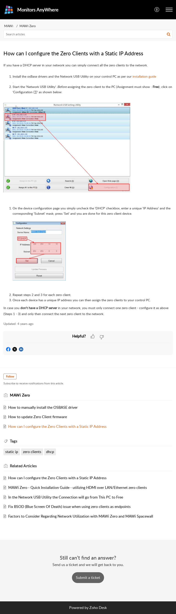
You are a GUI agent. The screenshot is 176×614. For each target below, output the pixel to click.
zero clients (32, 451)
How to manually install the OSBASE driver (43, 407)
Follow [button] (10, 376)
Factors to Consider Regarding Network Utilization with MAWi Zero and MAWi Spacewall (80, 516)
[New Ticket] (88, 577)
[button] (157, 9)
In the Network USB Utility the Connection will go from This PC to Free (65, 497)
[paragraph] (88, 189)
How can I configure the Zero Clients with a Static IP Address (57, 426)
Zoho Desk (98, 607)
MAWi (8, 26)
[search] (88, 34)
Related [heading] (23, 465)
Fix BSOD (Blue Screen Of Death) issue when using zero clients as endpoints (69, 506)
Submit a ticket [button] (88, 577)
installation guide (144, 76)
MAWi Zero (27, 26)
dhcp (50, 451)
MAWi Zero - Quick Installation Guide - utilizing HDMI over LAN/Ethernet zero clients (77, 487)
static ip (11, 451)
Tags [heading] (13, 441)
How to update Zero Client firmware (37, 416)
